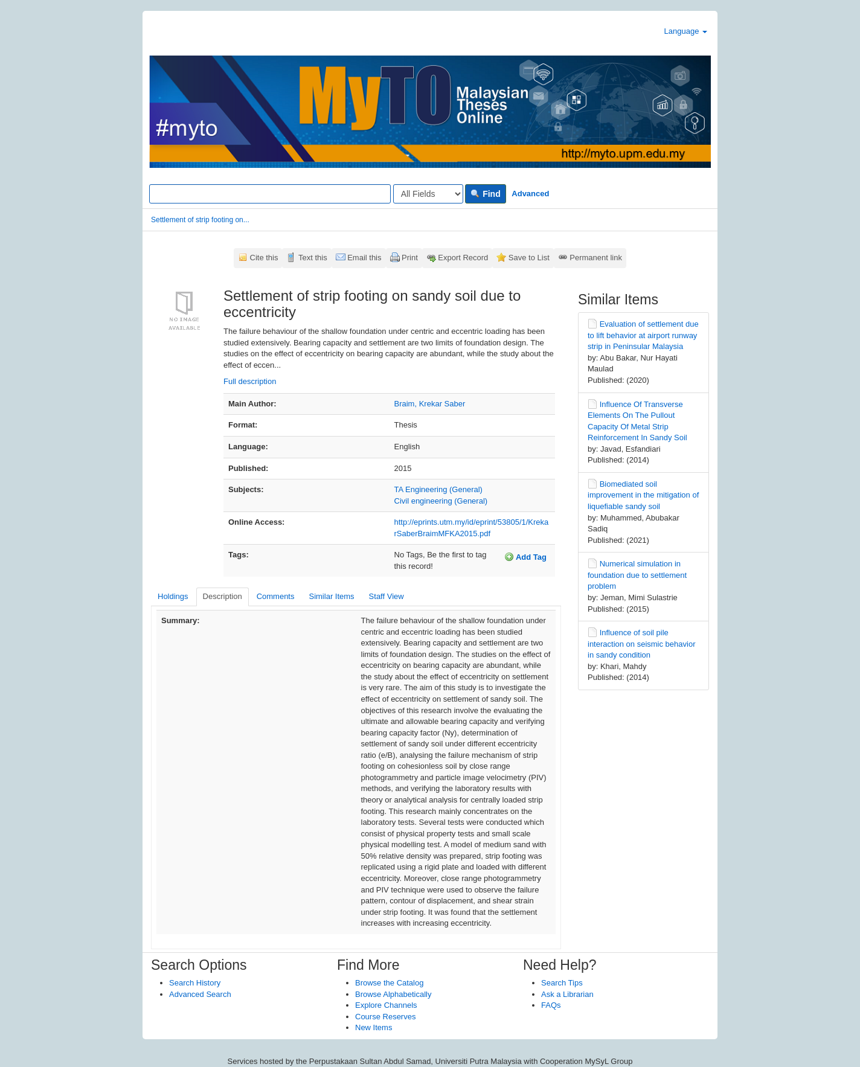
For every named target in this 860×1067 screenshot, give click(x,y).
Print (410, 257)
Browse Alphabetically (393, 994)
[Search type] (428, 193)
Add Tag (525, 557)
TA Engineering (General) (438, 489)
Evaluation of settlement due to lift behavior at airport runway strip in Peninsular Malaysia (643, 335)
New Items (373, 1027)
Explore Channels (386, 1005)
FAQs (551, 1005)
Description (222, 596)
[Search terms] (270, 193)
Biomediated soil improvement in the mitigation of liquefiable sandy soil (643, 495)
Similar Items (331, 596)
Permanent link (596, 257)
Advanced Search (200, 994)
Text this (312, 257)
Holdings (173, 596)
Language (685, 31)
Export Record (463, 257)
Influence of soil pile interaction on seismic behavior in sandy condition (641, 643)
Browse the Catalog (389, 982)
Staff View (386, 596)
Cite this (264, 257)
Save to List (529, 257)
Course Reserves (385, 1016)
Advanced (530, 193)
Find (485, 194)
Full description (249, 381)
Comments (276, 596)
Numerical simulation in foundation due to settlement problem (637, 575)
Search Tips (562, 982)
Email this (364, 257)
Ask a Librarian (567, 994)
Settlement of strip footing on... (200, 220)
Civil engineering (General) (441, 500)
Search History (194, 982)
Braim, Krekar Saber (430, 403)
